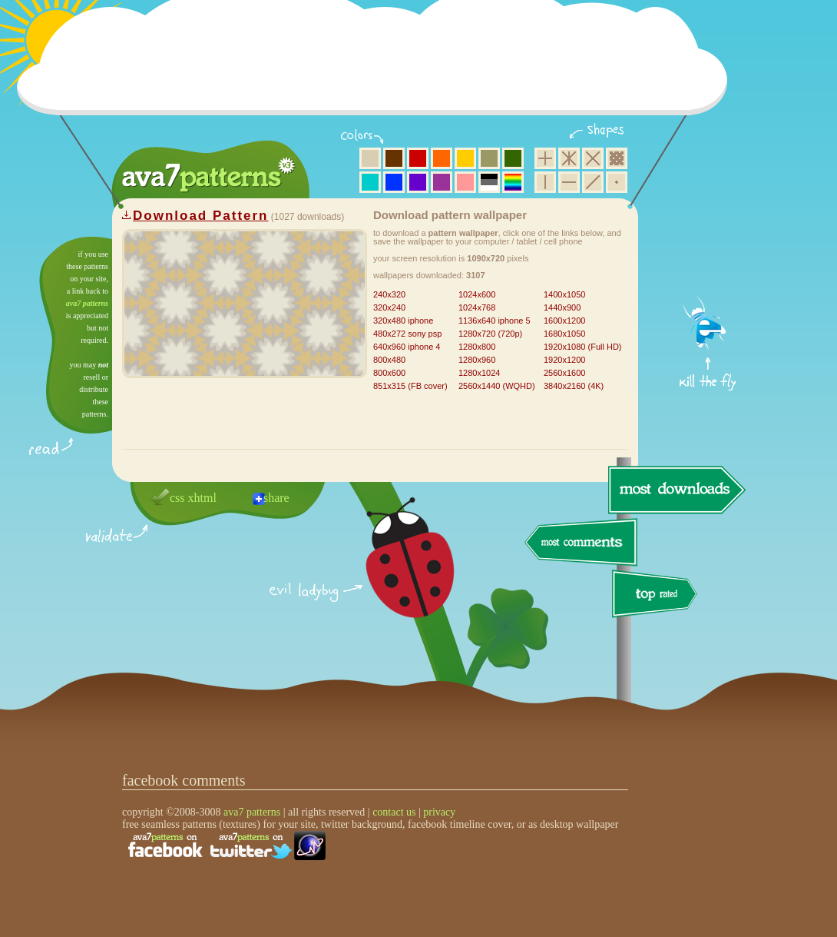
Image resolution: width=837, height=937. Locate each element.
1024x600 (476, 294)
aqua (370, 182)
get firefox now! (708, 242)
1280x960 (476, 359)
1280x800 (476, 346)
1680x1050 (564, 333)
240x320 (389, 294)
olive (489, 158)
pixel (616, 158)
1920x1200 (564, 359)
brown (394, 158)
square (545, 158)
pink (465, 182)
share (276, 497)
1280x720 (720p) (490, 333)
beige (370, 158)
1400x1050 (564, 294)
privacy (439, 812)
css (177, 497)
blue (394, 182)
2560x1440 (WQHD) (496, 385)
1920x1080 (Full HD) (583, 346)
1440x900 (562, 307)
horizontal (569, 182)
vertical (545, 182)
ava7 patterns (87, 303)
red (417, 158)
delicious (394, 575)
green (513, 158)
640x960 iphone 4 (406, 346)
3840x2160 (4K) (574, 385)
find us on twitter (251, 845)
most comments (582, 543)
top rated (657, 596)
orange (441, 158)
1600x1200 (564, 320)
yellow (465, 158)
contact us (393, 812)
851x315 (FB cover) (410, 385)
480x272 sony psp (407, 333)
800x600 (389, 372)
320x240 (389, 307)
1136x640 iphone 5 (494, 320)
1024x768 (476, 307)
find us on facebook (165, 845)
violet (417, 182)
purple (441, 182)
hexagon (569, 158)
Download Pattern (201, 215)
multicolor (513, 182)
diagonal (593, 182)
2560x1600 (564, 372)
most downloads (675, 489)
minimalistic (616, 182)
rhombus (593, 158)
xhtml (202, 497)
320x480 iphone (403, 320)
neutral (489, 182)
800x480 (389, 359)
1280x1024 (479, 372)
